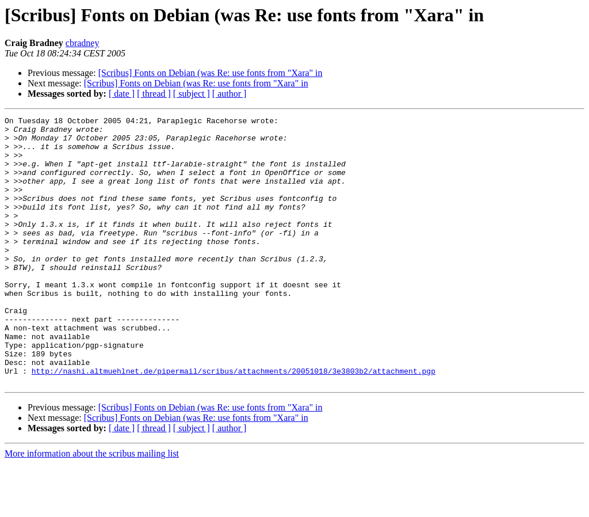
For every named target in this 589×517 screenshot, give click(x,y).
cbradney (83, 43)
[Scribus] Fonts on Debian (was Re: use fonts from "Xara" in (210, 73)
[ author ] (229, 93)
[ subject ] (191, 93)
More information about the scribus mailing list (92, 507)
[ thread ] (154, 93)
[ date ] (122, 93)
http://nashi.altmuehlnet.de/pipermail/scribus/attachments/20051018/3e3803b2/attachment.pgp (233, 422)
